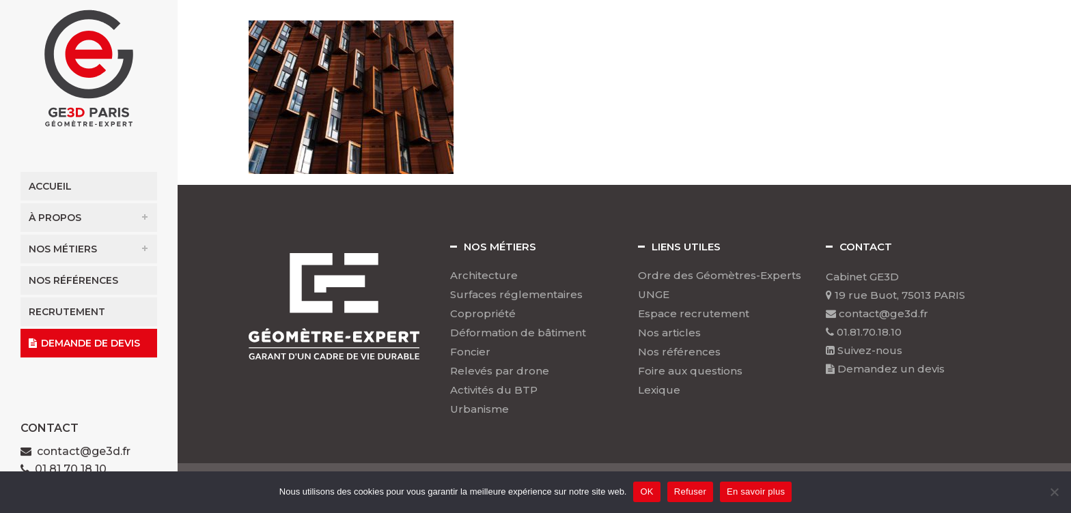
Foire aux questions (690, 371)
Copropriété (483, 314)
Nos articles (669, 333)
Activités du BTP (494, 390)
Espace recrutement (693, 314)
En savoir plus (756, 491)
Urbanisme (479, 409)
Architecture (484, 275)
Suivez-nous (864, 350)
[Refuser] (1054, 492)
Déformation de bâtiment (518, 333)
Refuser (690, 491)
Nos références (679, 352)
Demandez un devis (885, 368)
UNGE (653, 295)
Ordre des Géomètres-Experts (719, 275)
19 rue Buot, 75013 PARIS (895, 295)
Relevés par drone (499, 371)
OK (646, 491)
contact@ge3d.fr (83, 451)
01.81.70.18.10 (864, 331)
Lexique (659, 390)
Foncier (470, 352)
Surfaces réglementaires (516, 295)
